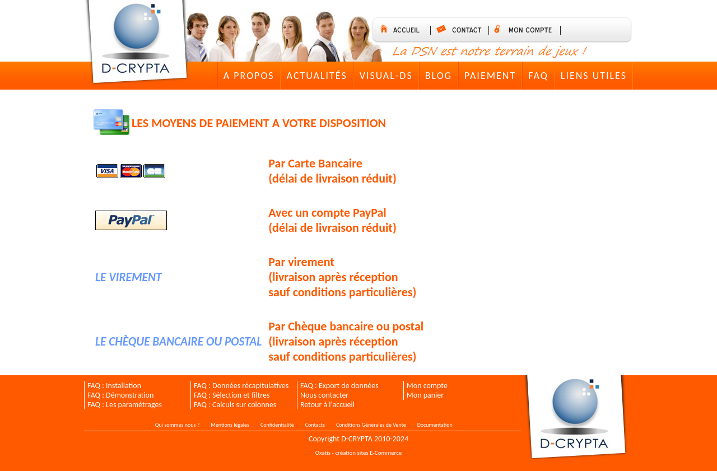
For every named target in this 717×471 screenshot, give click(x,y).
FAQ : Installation (114, 385)
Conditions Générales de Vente (371, 424)
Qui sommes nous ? (177, 424)
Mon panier (425, 395)
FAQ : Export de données (339, 385)
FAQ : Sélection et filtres (231, 395)
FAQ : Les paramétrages (124, 404)
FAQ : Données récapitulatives (241, 385)
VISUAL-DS (386, 75)
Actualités (317, 75)
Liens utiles (594, 75)
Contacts (315, 424)
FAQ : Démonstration (120, 395)
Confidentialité (277, 424)
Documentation (435, 424)
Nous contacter (324, 395)
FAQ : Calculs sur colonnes (235, 404)
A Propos (249, 75)
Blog (438, 75)
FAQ (538, 75)
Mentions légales (230, 424)
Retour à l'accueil (327, 404)
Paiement (490, 75)
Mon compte (427, 385)
